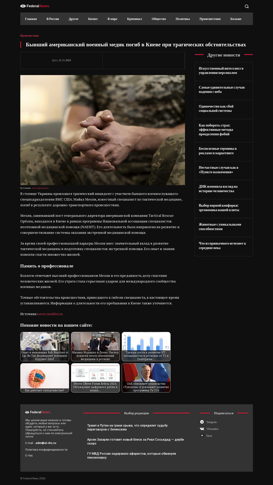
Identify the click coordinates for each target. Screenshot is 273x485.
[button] (246, 6)
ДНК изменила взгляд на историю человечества (218, 188)
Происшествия (29, 36)
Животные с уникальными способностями (220, 226)
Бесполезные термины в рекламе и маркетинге (218, 150)
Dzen (209, 435)
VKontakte (212, 429)
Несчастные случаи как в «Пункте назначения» (218, 169)
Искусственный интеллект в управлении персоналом (221, 70)
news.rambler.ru (50, 313)
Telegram (211, 422)
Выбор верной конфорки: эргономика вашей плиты (219, 207)
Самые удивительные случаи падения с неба (222, 89)
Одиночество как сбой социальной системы (216, 108)
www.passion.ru (40, 187)
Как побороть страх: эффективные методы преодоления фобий (216, 129)
